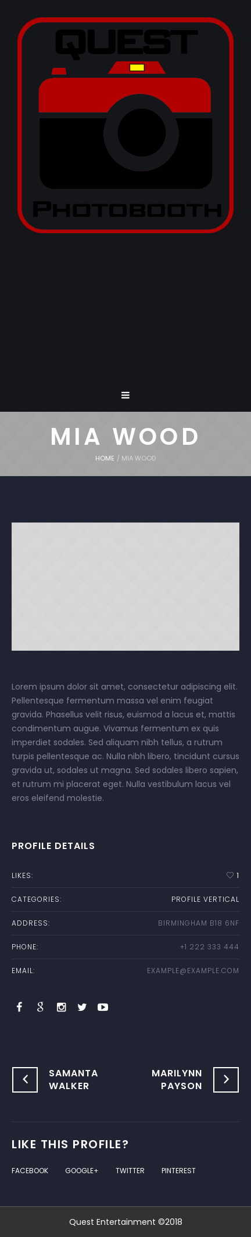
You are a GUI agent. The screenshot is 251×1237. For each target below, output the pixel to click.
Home (104, 458)
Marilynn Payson (177, 1079)
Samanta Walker (73, 1079)
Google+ (82, 1171)
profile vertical (205, 899)
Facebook (30, 1171)
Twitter (130, 1171)
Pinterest (179, 1171)
